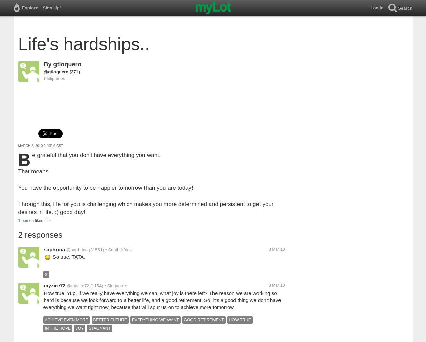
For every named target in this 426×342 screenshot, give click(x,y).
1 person (26, 220)
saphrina (54, 249)
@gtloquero (56, 71)
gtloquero (67, 64)
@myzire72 (78, 285)
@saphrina (77, 249)
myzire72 (55, 285)
